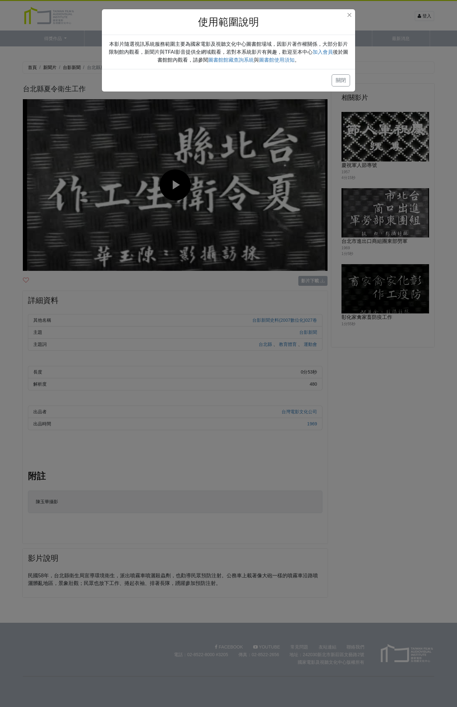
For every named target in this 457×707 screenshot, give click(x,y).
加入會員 (323, 52)
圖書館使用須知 (277, 60)
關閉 (341, 80)
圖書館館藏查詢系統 (231, 60)
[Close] (349, 14)
